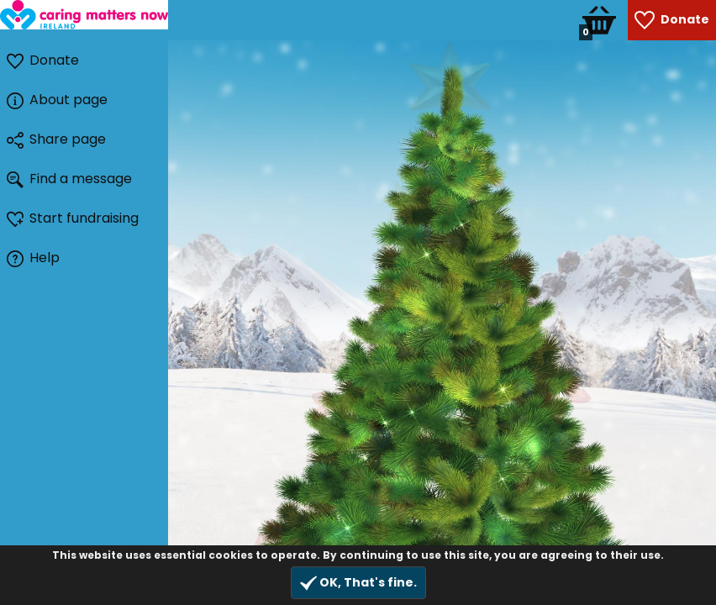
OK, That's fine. (358, 583)
